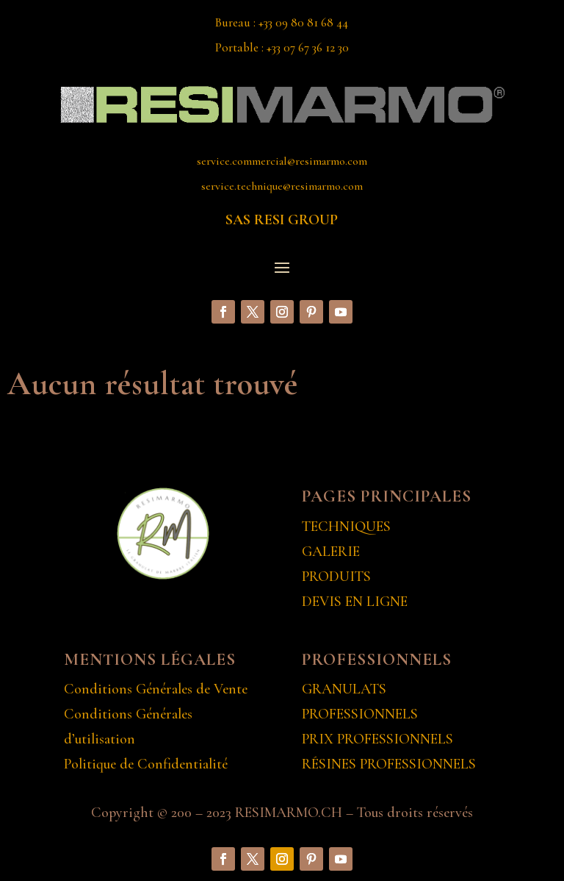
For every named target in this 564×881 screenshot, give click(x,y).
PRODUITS (336, 576)
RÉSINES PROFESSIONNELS (389, 764)
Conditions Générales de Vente (155, 689)
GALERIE (331, 551)
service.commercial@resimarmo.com (282, 161)
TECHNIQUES (346, 526)
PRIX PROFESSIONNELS (377, 739)
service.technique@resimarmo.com (282, 186)
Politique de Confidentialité (146, 764)
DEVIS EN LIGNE (355, 601)
